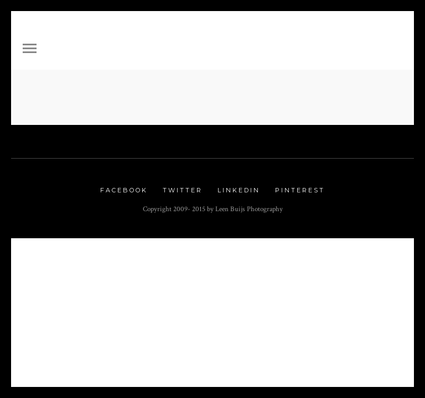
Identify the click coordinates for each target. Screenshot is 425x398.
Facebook (124, 190)
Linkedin (238, 190)
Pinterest (300, 190)
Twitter (183, 190)
